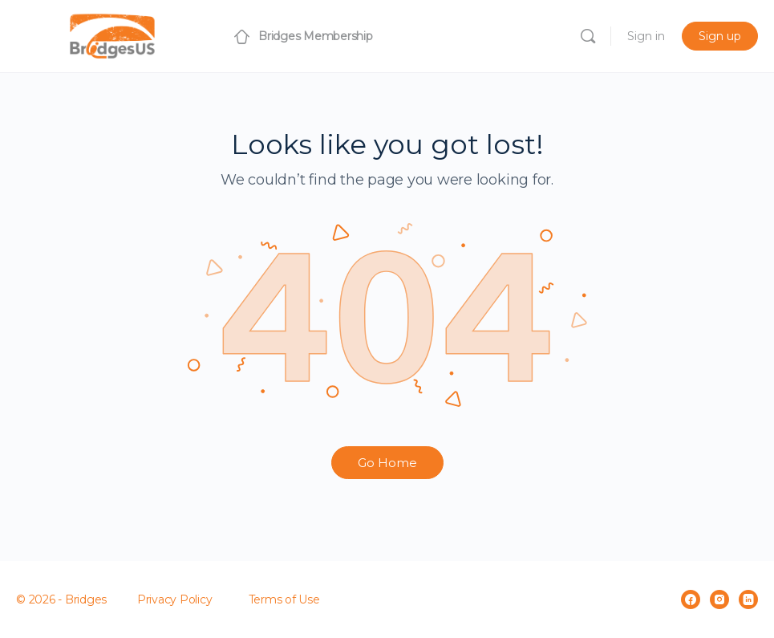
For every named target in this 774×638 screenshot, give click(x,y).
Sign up (720, 36)
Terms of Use (284, 599)
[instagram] (719, 599)
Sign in (646, 36)
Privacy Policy (175, 599)
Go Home (387, 462)
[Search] (588, 36)
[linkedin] (748, 599)
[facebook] (690, 599)
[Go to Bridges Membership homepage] (112, 34)
